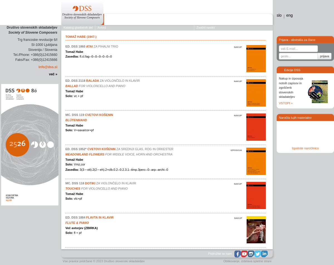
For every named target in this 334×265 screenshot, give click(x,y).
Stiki (265, 20)
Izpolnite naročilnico (305, 148)
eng (289, 15)
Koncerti (166, 20)
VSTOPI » (286, 103)
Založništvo (141, 20)
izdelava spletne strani (256, 261)
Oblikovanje (231, 261)
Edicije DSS (199, 20)
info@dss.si (47, 67)
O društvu (116, 20)
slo (279, 15)
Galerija (238, 20)
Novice (220, 20)
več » (53, 74)
